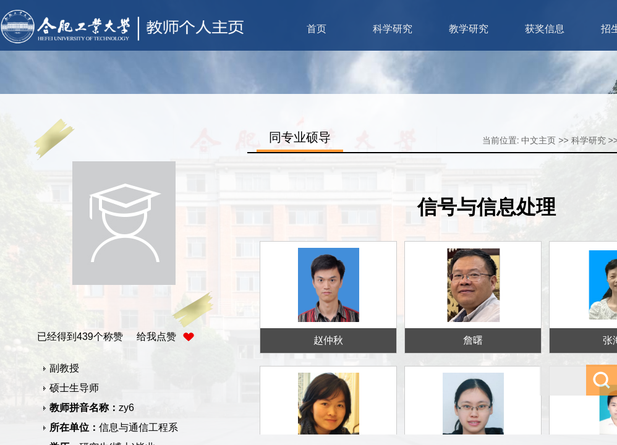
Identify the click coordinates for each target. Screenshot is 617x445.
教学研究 (468, 28)
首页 (316, 28)
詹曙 (473, 340)
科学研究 (392, 28)
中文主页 (538, 140)
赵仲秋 (328, 340)
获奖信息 (544, 28)
